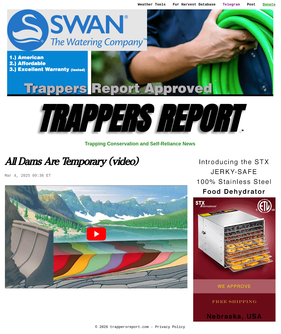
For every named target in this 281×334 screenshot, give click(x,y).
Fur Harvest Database (194, 4)
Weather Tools (151, 4)
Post (251, 4)
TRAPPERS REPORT (140, 118)
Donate (269, 4)
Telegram (231, 4)
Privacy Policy (170, 326)
